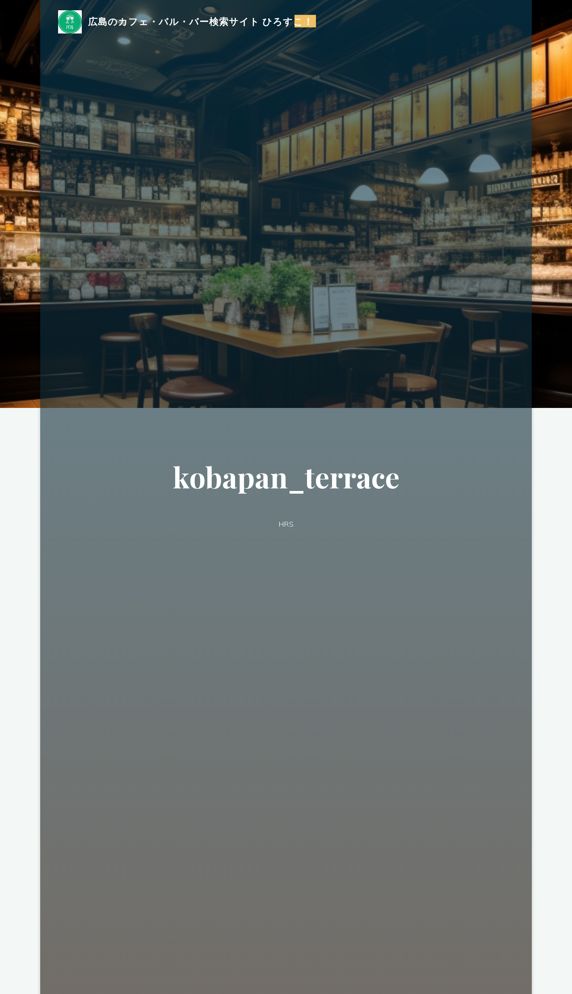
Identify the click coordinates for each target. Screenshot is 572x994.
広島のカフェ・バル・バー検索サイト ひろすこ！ (201, 21)
